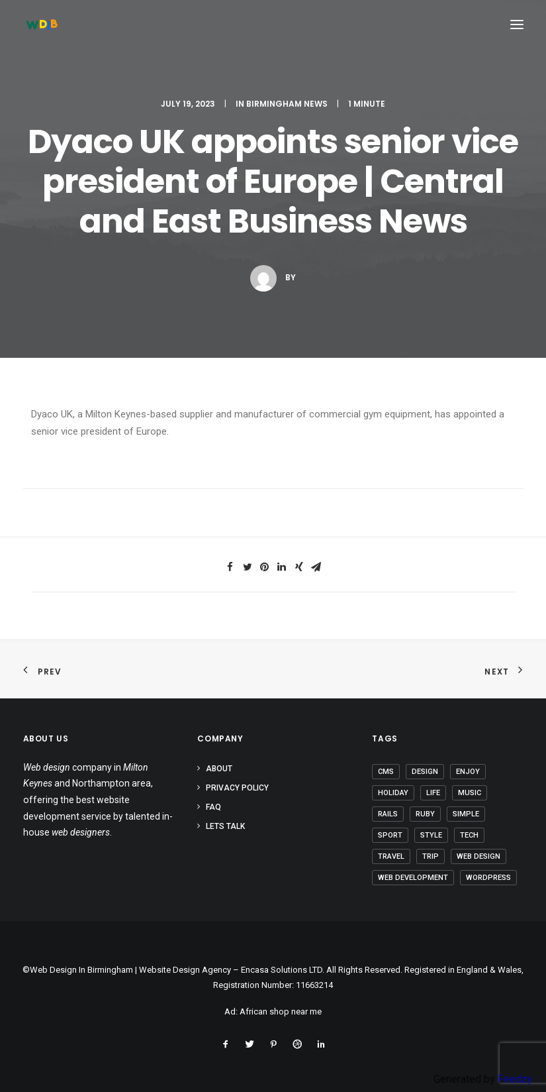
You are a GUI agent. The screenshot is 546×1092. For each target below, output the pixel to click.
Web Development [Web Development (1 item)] (413, 877)
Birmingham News (287, 103)
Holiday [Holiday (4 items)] (393, 793)
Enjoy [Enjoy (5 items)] (468, 771)
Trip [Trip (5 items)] (430, 856)
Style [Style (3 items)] (431, 835)
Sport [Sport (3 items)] (390, 835)
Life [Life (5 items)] (433, 793)
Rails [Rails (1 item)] (388, 814)
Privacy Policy (237, 787)
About (219, 768)
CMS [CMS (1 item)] (386, 771)
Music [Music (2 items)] (469, 793)
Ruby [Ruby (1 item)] (425, 814)
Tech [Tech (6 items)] (469, 835)
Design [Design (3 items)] (425, 771)
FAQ (213, 807)
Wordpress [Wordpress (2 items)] (488, 877)
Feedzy (515, 1079)
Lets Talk (225, 826)
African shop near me (281, 1011)
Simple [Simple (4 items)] (466, 814)
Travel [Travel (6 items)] (391, 856)
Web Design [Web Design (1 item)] (478, 856)
